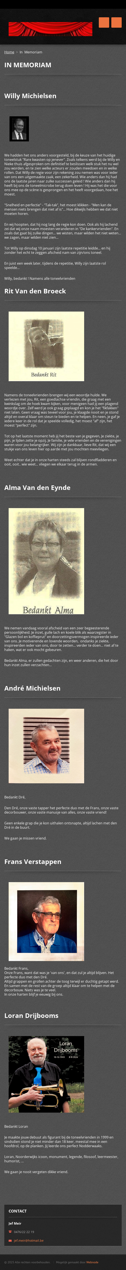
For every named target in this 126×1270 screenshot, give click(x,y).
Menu (116, 22)
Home (9, 52)
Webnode (92, 1262)
